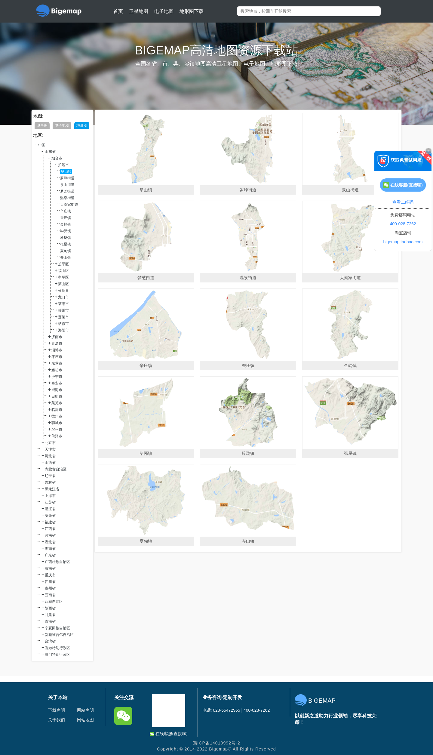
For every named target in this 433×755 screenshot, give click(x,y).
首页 (118, 11)
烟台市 (56, 158)
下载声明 (56, 710)
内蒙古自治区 (55, 469)
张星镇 (65, 244)
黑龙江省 (52, 489)
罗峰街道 (67, 178)
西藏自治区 (54, 601)
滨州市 (56, 429)
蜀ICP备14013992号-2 (216, 743)
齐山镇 (65, 257)
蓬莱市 (63, 317)
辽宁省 (50, 476)
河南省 (50, 535)
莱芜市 (56, 403)
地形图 (81, 125)
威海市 (56, 390)
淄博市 (56, 350)
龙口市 (63, 297)
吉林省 (50, 482)
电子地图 (164, 11)
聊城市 (56, 423)
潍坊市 (56, 370)
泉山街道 (67, 185)
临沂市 (56, 410)
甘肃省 (50, 615)
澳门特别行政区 (57, 654)
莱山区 (63, 284)
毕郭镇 (65, 231)
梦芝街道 (67, 191)
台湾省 (50, 641)
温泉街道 (67, 198)
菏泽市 (56, 436)
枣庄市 (56, 357)
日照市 (56, 396)
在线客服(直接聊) (169, 733)
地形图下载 (192, 11)
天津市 (50, 449)
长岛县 (63, 290)
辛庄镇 (65, 211)
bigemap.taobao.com (403, 241)
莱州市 (63, 310)
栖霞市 (63, 324)
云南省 (50, 595)
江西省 (50, 529)
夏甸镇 (65, 251)
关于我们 (56, 719)
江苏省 (50, 502)
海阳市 (63, 330)
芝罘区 (63, 264)
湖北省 (50, 542)
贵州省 (50, 588)
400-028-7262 (403, 223)
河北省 (50, 456)
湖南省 (50, 549)
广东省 (50, 555)
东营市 (56, 363)
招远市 (63, 165)
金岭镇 (65, 224)
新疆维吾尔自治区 (59, 635)
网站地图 (85, 719)
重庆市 (50, 575)
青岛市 (56, 343)
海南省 (50, 568)
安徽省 (50, 515)
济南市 (56, 337)
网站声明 (85, 710)
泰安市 (56, 383)
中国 (41, 145)
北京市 (50, 443)
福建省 (50, 522)
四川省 (50, 582)
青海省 (50, 621)
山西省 (50, 463)
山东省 (50, 151)
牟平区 (63, 277)
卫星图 (42, 125)
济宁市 (56, 376)
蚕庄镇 (65, 218)
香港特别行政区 (57, 648)
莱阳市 (63, 304)
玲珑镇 (65, 238)
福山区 (63, 271)
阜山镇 (66, 171)
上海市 (50, 496)
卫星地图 (138, 11)
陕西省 (50, 608)
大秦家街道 (69, 204)
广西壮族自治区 (57, 562)
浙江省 (50, 509)
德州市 (56, 416)
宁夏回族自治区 (57, 628)
